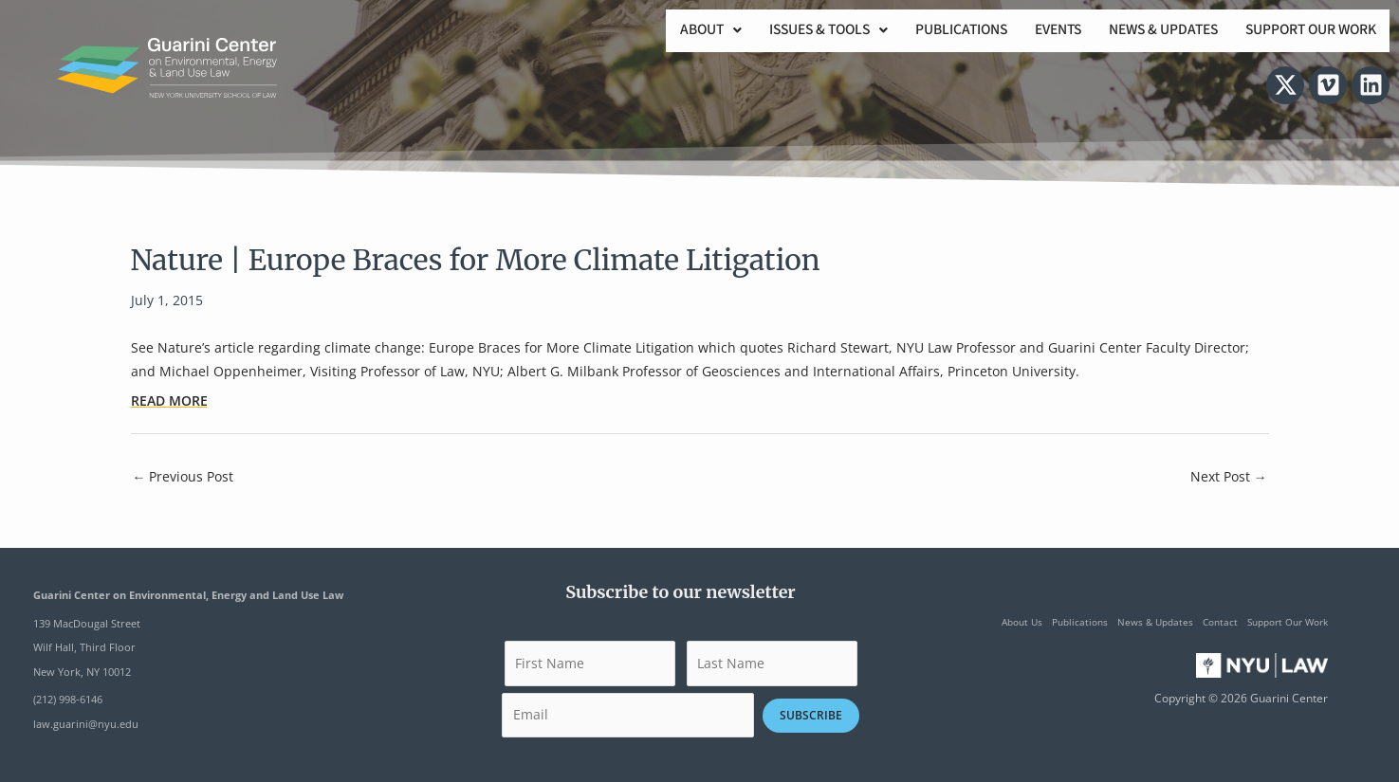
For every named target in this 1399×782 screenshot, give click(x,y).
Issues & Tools (802, 31)
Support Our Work (1307, 31)
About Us (1022, 621)
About (678, 31)
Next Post (1228, 476)
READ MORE (169, 400)
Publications (940, 31)
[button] (679, 31)
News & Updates (1152, 31)
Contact (1220, 621)
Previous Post (183, 476)
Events (1042, 31)
